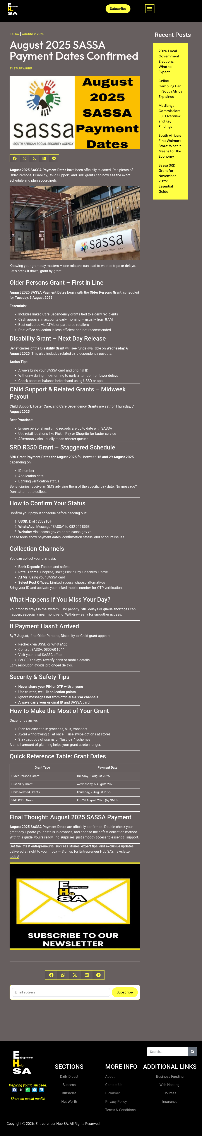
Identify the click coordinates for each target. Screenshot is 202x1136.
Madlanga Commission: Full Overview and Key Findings (170, 116)
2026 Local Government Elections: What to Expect (169, 61)
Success (69, 1085)
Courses (169, 1093)
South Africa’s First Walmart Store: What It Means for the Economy (170, 146)
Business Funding (170, 1076)
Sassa (14, 34)
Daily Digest (69, 1076)
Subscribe (125, 992)
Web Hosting (169, 1085)
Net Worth (69, 1102)
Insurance (170, 1102)
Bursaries (69, 1093)
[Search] (192, 1051)
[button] (149, 9)
